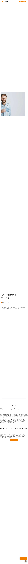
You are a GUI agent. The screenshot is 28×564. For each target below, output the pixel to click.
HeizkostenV (2, 412)
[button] (26, 561)
